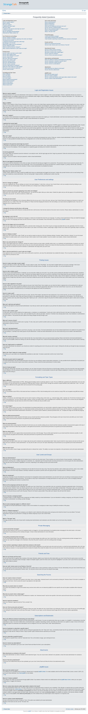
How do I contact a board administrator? (53, 78)
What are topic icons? (7, 84)
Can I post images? (7, 78)
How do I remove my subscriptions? (52, 63)
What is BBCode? (6, 73)
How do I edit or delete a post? (9, 54)
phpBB (63, 219)
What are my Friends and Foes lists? (53, 43)
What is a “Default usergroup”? (51, 30)
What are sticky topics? (8, 82)
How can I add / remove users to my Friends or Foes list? (57, 44)
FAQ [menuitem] (5, 10)
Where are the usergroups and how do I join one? (55, 26)
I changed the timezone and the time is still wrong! (13, 41)
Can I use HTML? (6, 75)
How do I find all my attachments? (52, 69)
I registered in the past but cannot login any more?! (14, 28)
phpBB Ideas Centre (66, 679)
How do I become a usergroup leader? (53, 27)
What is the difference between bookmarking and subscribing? (58, 59)
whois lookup (18, 689)
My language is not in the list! (9, 42)
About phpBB (22, 673)
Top (5, 99)
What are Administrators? (50, 22)
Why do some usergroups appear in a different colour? (56, 28)
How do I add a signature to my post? (11, 55)
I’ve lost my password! (7, 30)
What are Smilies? (7, 76)
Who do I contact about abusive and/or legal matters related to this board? (61, 77)
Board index (7, 709)
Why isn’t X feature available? (51, 75)
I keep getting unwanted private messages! (54, 37)
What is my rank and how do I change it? (11, 47)
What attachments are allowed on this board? (54, 68)
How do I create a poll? (8, 57)
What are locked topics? (8, 83)
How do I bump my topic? (8, 69)
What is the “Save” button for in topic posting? (12, 66)
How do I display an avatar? (9, 45)
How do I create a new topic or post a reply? (12, 53)
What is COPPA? (6, 23)
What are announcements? (8, 80)
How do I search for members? (51, 53)
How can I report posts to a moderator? (11, 65)
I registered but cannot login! (9, 26)
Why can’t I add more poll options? (10, 58)
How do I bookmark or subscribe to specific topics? (56, 61)
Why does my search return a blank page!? (54, 52)
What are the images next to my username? (12, 44)
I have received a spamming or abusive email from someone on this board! (61, 38)
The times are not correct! (8, 40)
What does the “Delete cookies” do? (10, 32)
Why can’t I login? (6, 27)
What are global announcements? (10, 79)
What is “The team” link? (50, 31)
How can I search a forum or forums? (53, 49)
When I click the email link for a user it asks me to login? (15, 48)
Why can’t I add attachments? (9, 62)
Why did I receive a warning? (9, 63)
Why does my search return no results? (53, 50)
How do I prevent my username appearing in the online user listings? (17, 38)
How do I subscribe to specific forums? (53, 62)
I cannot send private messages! (52, 36)
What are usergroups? (49, 24)
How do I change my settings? (9, 37)
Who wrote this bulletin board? (51, 74)
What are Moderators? (49, 23)
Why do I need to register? (8, 22)
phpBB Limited (42, 671)
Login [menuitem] (84, 10)
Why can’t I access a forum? (9, 61)
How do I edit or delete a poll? (9, 59)
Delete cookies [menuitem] (70, 709)
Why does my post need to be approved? (12, 67)
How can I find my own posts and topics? (53, 55)
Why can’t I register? (7, 24)
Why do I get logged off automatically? (11, 31)
